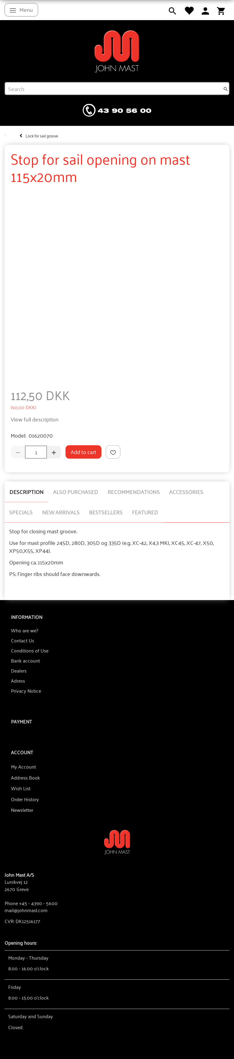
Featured (145, 512)
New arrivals (61, 512)
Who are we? (24, 630)
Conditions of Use (29, 650)
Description (26, 491)
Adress (18, 680)
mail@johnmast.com (26, 910)
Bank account (25, 660)
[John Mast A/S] (117, 841)
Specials (21, 512)
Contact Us (22, 640)
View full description (34, 419)
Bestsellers (105, 512)
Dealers (19, 670)
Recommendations (134, 491)
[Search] (226, 89)
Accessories (186, 491)
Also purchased (75, 491)
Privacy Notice (26, 690)
